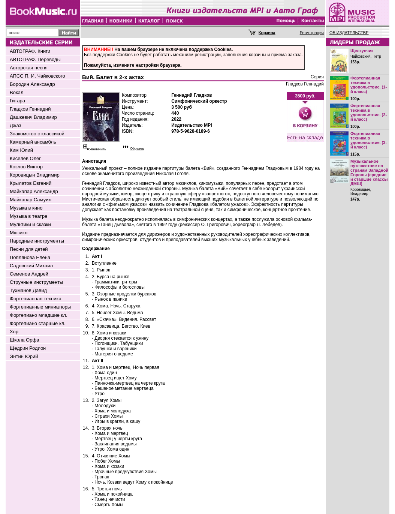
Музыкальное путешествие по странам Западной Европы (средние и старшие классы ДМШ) (369, 172)
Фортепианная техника (35, 298)
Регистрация (312, 32)
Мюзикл (18, 232)
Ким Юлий (21, 150)
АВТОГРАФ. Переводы (35, 59)
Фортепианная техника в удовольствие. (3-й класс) (368, 140)
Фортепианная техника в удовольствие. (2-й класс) (368, 112)
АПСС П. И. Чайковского (37, 76)
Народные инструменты (37, 241)
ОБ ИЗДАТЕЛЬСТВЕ (349, 32)
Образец (137, 148)
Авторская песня (29, 67)
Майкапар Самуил (30, 199)
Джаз (15, 125)
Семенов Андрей (29, 274)
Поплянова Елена (30, 257)
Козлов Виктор (26, 166)
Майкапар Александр (34, 191)
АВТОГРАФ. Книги (30, 51)
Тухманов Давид (28, 290)
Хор (14, 331)
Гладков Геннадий (30, 109)
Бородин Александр (32, 84)
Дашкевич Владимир (33, 117)
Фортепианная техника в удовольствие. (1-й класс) (368, 85)
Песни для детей (29, 249)
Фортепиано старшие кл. (38, 323)
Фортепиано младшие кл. (38, 315)
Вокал (17, 92)
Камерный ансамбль (33, 142)
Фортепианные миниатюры (40, 307)
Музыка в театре (29, 216)
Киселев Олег (25, 158)
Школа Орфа (24, 340)
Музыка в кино (26, 208)
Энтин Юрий (24, 356)
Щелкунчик (361, 50)
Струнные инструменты (36, 282)
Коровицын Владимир (35, 175)
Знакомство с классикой (37, 133)
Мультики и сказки (30, 224)
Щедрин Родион (28, 348)
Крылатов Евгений (30, 183)
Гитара (17, 100)
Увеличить (97, 149)
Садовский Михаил (31, 265)
